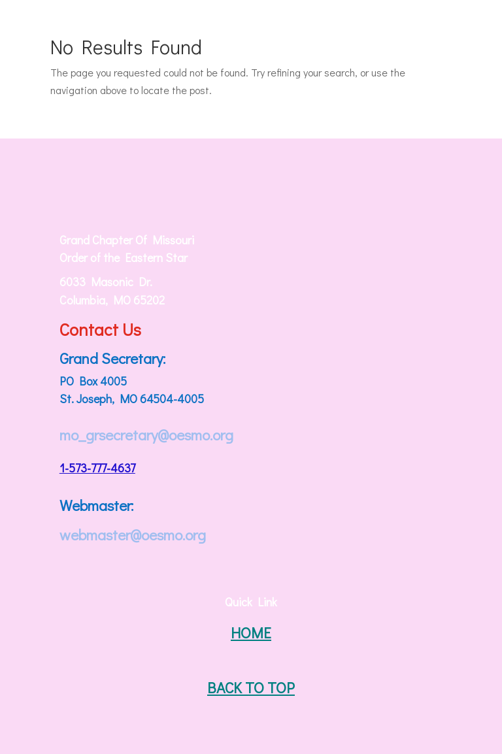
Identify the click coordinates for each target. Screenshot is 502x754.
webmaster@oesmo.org (132, 534)
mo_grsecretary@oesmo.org (146, 434)
